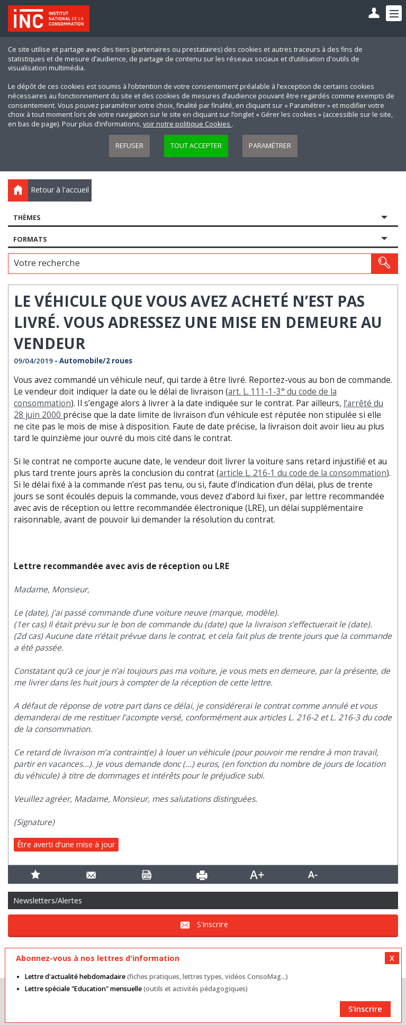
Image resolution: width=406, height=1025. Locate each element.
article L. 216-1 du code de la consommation (302, 473)
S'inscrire (212, 924)
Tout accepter (196, 145)
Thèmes (26, 217)
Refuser (129, 145)
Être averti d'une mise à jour (66, 844)
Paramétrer (270, 145)
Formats (30, 239)
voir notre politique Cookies (187, 124)
